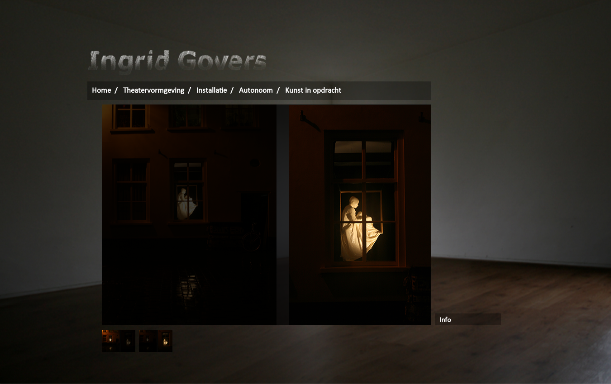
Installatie (211, 91)
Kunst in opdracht (313, 91)
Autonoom (256, 91)
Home (101, 91)
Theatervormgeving (153, 91)
